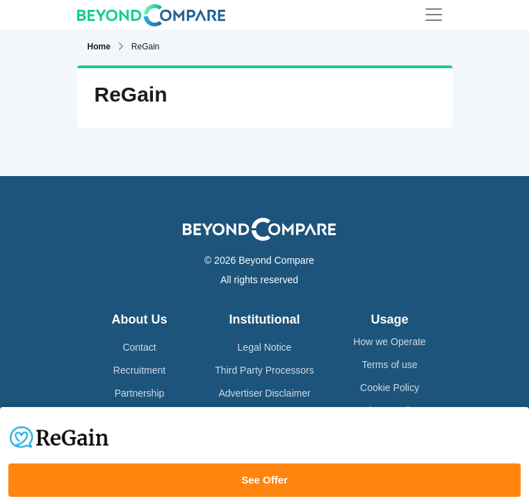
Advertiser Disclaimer (264, 393)
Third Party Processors (264, 370)
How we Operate (389, 341)
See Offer (264, 480)
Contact (139, 347)
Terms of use (389, 364)
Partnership (140, 393)
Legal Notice (265, 347)
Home (99, 46)
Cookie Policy (389, 387)
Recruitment (139, 370)
